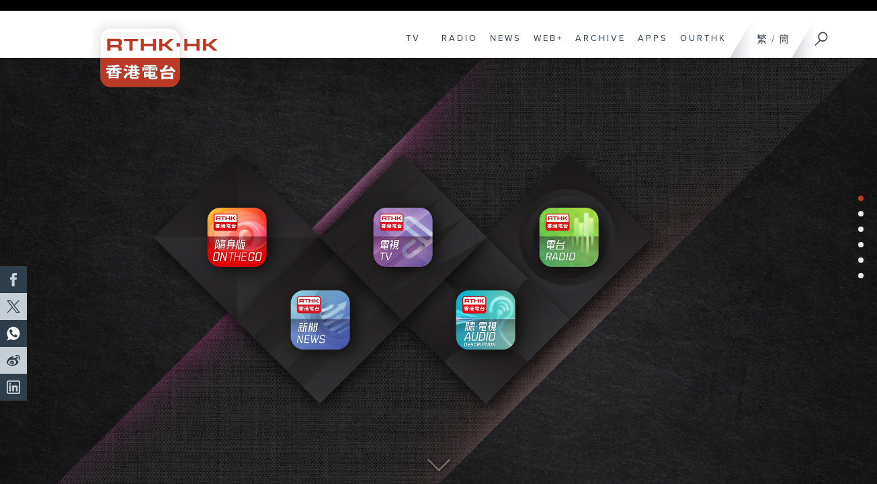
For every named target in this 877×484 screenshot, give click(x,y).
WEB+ (545, 45)
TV (410, 45)
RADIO (456, 45)
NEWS (502, 45)
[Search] (822, 34)
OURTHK (699, 45)
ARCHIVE (597, 45)
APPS (649, 45)
